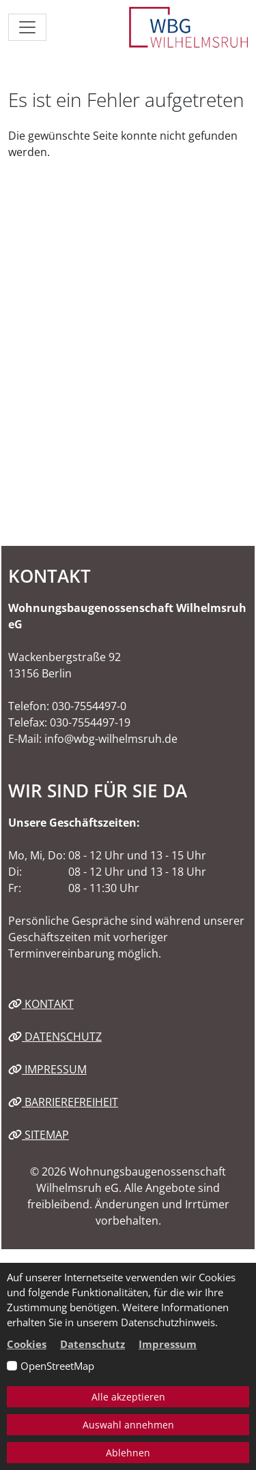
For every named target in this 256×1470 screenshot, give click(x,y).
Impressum (47, 1069)
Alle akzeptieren (128, 1396)
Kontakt (41, 1003)
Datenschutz (55, 1036)
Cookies (26, 1344)
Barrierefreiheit (63, 1101)
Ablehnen (128, 1452)
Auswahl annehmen (128, 1424)
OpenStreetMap (57, 1366)
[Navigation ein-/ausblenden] (27, 27)
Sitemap (38, 1134)
